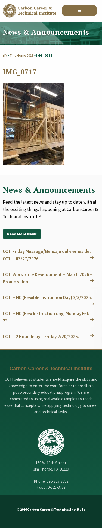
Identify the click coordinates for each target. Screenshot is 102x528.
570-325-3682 (57, 481)
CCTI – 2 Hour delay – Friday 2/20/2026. (41, 337)
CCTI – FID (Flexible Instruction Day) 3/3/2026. (47, 297)
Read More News (22, 234)
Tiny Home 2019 (21, 55)
